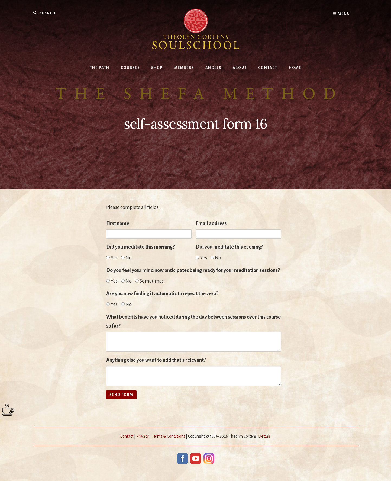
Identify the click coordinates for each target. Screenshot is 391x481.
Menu (341, 13)
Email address (211, 223)
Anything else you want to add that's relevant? (156, 360)
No (126, 257)
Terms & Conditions (168, 436)
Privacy (142, 436)
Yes (112, 257)
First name (117, 223)
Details (264, 436)
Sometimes (149, 281)
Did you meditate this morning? (140, 247)
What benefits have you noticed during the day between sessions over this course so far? (193, 321)
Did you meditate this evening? (229, 247)
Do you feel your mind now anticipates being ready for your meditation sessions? (193, 270)
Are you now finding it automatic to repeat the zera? (162, 293)
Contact (126, 436)
